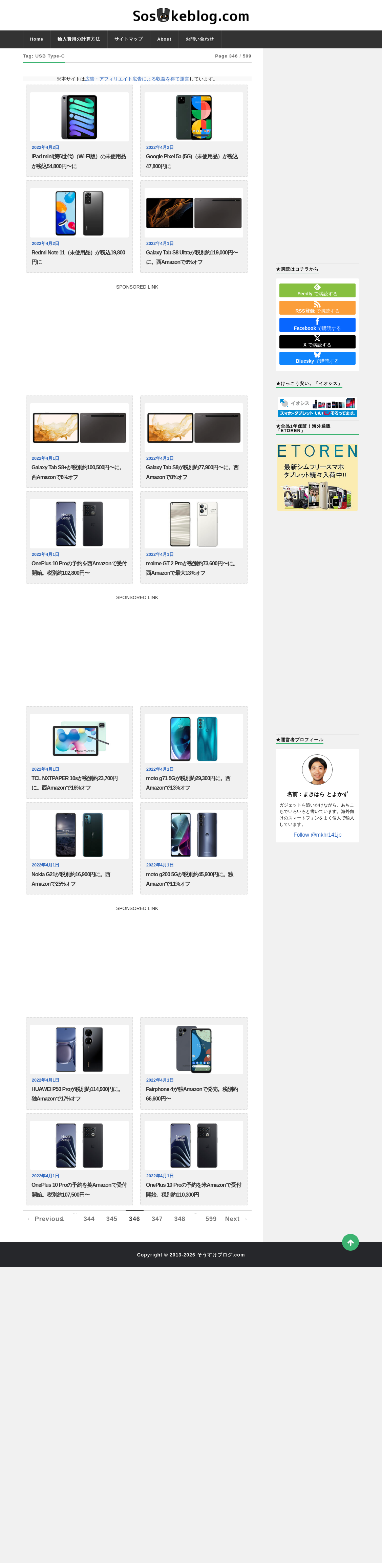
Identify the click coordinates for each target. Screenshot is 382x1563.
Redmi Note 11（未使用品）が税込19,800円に (78, 257)
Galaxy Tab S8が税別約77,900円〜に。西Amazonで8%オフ (192, 472)
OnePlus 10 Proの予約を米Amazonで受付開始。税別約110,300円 (193, 1189)
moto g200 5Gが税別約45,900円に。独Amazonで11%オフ (189, 879)
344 (89, 1219)
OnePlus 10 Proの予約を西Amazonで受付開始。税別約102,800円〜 (79, 568)
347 (157, 1219)
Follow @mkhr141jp (318, 835)
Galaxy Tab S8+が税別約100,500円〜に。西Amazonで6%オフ (77, 472)
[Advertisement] (137, 336)
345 (112, 1219)
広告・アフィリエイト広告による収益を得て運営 (137, 79)
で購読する (317, 290)
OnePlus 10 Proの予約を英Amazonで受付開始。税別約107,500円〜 (79, 1189)
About (164, 39)
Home (37, 39)
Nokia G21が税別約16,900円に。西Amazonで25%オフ (70, 879)
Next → (236, 1219)
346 (134, 1219)
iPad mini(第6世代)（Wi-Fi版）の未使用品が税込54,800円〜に (78, 161)
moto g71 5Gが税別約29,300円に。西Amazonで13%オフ (188, 783)
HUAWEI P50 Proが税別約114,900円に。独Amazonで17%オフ (77, 1094)
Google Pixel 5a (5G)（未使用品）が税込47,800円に (192, 161)
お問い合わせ (200, 39)
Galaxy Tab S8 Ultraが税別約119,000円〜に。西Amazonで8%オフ (192, 257)
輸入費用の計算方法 (79, 39)
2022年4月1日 (160, 243)
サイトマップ (128, 39)
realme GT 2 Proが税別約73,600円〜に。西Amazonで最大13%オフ (192, 568)
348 (180, 1219)
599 (211, 1219)
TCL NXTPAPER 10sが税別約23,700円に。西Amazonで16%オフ (74, 783)
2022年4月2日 (45, 147)
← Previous (44, 1219)
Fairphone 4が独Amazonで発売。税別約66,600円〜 (192, 1094)
